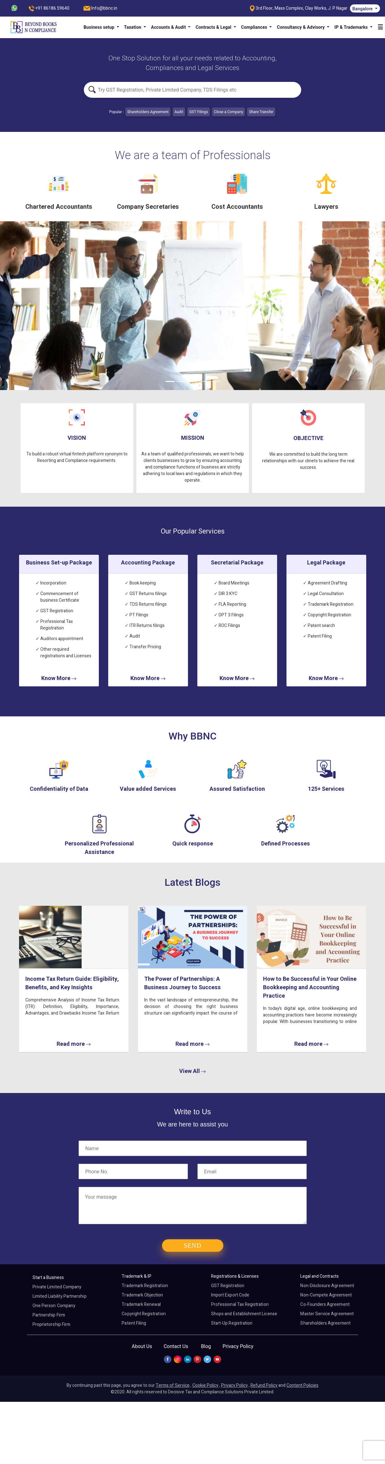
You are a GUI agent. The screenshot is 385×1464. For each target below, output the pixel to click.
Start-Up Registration (231, 1323)
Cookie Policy (205, 1385)
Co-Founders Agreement (324, 1304)
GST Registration (227, 1285)
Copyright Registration (143, 1314)
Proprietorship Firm (51, 1324)
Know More (58, 678)
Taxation (133, 27)
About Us (142, 1346)
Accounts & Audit (169, 27)
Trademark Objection (142, 1295)
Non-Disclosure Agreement (327, 1285)
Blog (206, 1346)
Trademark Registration (145, 1285)
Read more (73, 1044)
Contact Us (176, 1346)
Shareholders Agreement (148, 112)
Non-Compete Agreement (326, 1295)
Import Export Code (230, 1295)
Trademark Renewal (141, 1304)
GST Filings (198, 112)
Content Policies (302, 1385)
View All (192, 1071)
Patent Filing (134, 1323)
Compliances (254, 27)
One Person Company (54, 1305)
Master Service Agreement (326, 1314)
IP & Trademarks (351, 27)
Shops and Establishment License (244, 1314)
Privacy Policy (237, 1346)
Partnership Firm (49, 1315)
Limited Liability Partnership (60, 1296)
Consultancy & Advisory (301, 27)
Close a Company (228, 112)
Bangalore (363, 8)
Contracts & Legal (213, 27)
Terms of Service (173, 1385)
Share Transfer (261, 112)
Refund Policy (264, 1385)
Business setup (99, 27)
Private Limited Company (57, 1287)
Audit (179, 112)
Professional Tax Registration (240, 1304)
